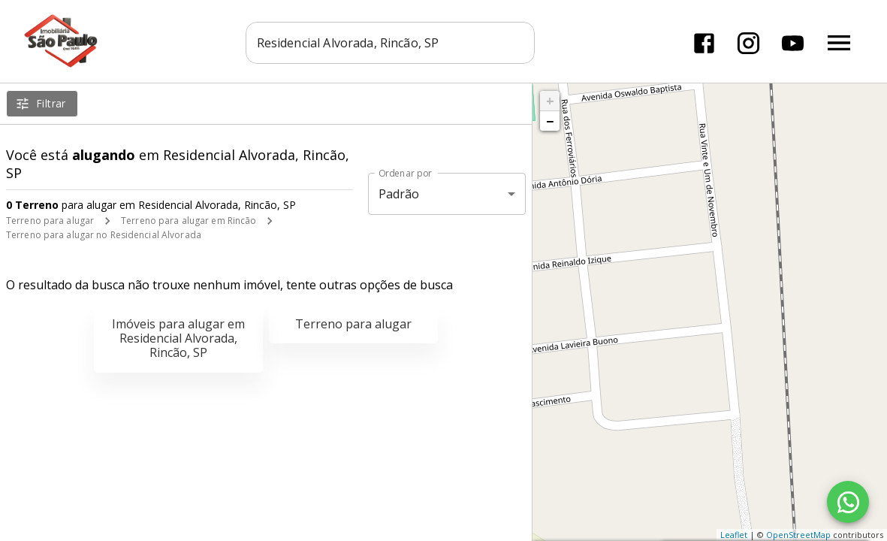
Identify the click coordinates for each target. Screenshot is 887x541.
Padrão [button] (399, 194)
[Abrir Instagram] (747, 42)
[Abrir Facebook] (702, 42)
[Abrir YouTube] (791, 42)
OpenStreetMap (798, 534)
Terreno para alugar (50, 220)
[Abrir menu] (837, 41)
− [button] (550, 121)
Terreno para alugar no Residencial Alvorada (103, 234)
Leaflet (733, 534)
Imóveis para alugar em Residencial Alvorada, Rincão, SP (178, 338)
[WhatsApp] (848, 502)
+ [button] (550, 101)
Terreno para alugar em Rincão (188, 220)
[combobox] (391, 41)
